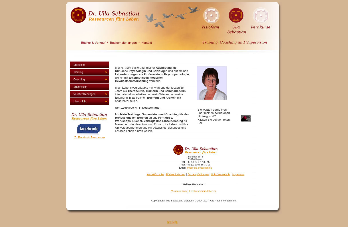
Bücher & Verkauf (175, 174)
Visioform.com (179, 191)
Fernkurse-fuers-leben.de (203, 191)
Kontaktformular (155, 174)
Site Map (172, 222)
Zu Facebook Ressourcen (89, 137)
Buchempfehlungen (198, 174)
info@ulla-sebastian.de (199, 167)
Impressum (238, 174)
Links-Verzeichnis (220, 174)
